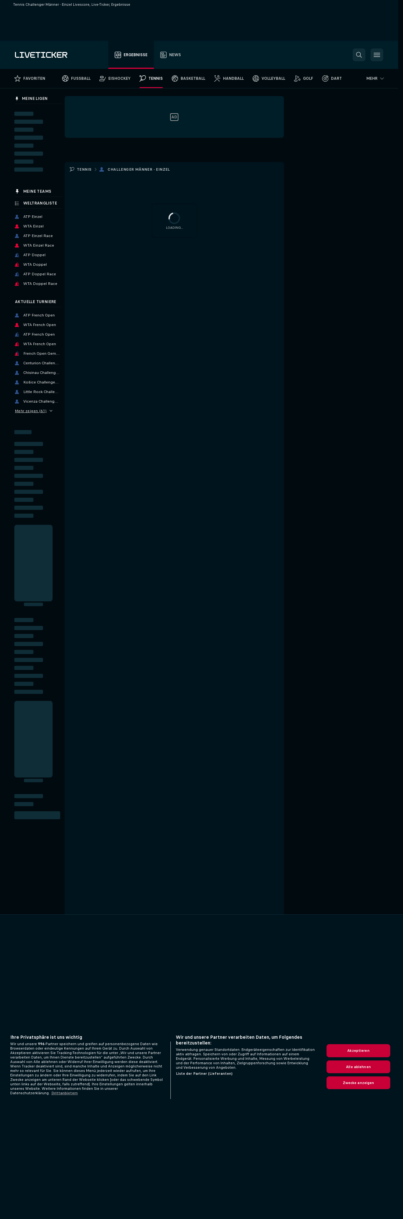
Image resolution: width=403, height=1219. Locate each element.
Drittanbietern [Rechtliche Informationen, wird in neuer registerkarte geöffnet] (64, 1093)
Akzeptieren (358, 1050)
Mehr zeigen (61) (34, 411)
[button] (359, 54)
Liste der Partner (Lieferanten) (204, 1073)
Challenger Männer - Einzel (139, 169)
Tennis (84, 169)
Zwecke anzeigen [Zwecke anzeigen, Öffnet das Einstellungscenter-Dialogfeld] (358, 1083)
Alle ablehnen (358, 1067)
